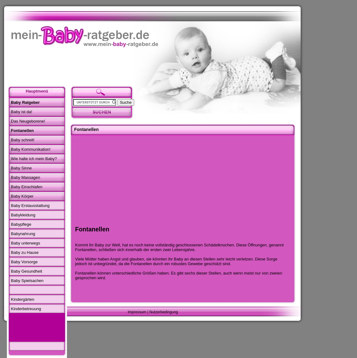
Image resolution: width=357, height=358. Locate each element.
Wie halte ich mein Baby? (34, 158)
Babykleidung (23, 215)
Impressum (137, 312)
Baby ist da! (21, 111)
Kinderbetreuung (26, 308)
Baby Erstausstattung (30, 205)
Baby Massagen (25, 177)
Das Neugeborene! (28, 121)
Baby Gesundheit (26, 271)
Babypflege (21, 224)
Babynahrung (23, 233)
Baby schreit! (22, 140)
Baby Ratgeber (25, 102)
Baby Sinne (21, 168)
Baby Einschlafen (26, 186)
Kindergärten (22, 299)
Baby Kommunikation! (30, 149)
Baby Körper (22, 196)
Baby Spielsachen (27, 280)
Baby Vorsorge (24, 262)
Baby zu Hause (24, 252)
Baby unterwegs (25, 243)
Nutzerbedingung (163, 312)
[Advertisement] (36, 327)
